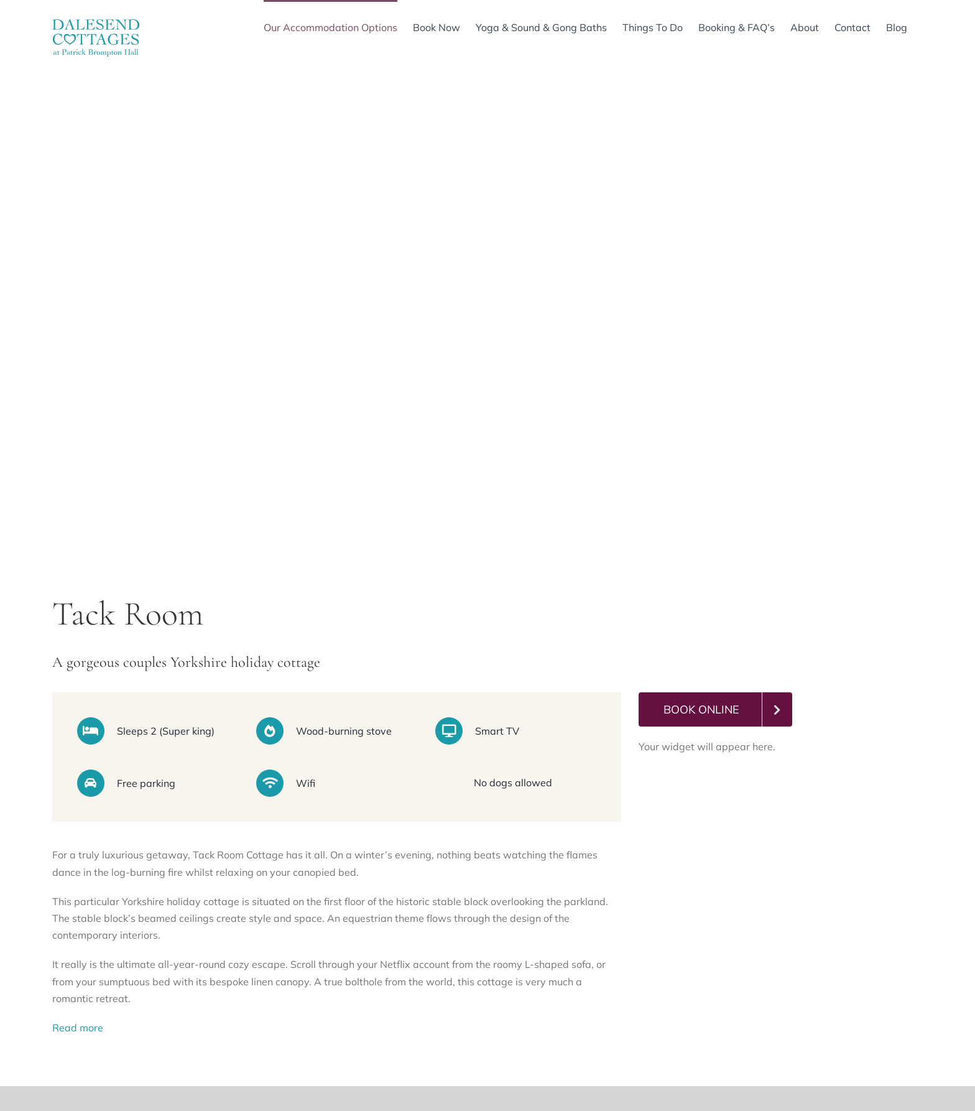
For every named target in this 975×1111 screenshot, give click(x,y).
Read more (77, 1027)
